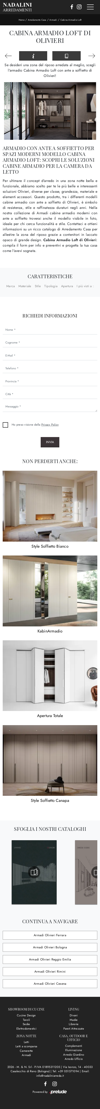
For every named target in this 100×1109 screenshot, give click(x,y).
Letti (26, 1042)
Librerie (73, 1024)
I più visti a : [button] (85, 286)
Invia (50, 442)
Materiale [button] (24, 286)
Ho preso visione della (35, 424)
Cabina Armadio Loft (71, 20)
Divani (74, 1015)
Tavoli (26, 1020)
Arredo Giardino (73, 1054)
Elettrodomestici (26, 1028)
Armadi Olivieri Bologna (50, 947)
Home (21, 20)
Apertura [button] (67, 286)
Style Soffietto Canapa (50, 800)
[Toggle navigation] (90, 7)
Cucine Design (26, 1015)
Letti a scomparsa (26, 1046)
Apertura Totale (50, 715)
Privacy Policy (50, 424)
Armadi (53, 20)
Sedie (26, 1024)
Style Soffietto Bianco (50, 546)
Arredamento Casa (37, 20)
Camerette (26, 1051)
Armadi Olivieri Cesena (50, 983)
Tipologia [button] (51, 286)
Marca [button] (10, 286)
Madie (74, 1020)
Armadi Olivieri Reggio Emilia (50, 959)
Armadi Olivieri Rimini (50, 971)
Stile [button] (38, 286)
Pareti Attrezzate (73, 1028)
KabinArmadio (50, 631)
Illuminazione (73, 1050)
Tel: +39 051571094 (66, 1071)
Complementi (73, 1046)
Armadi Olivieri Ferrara (50, 935)
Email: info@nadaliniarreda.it (62, 1073)
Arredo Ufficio (74, 1059)
